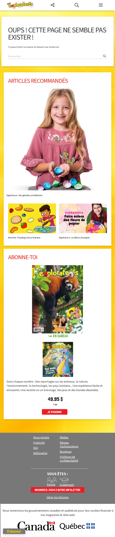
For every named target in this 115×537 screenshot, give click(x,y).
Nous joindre (41, 437)
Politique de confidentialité (69, 459)
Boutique (65, 452)
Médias (64, 437)
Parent (51, 484)
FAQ (35, 448)
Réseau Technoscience (69, 445)
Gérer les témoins (58, 497)
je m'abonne (54, 412)
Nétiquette (40, 453)
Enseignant (67, 485)
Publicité (39, 443)
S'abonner (14, 531)
